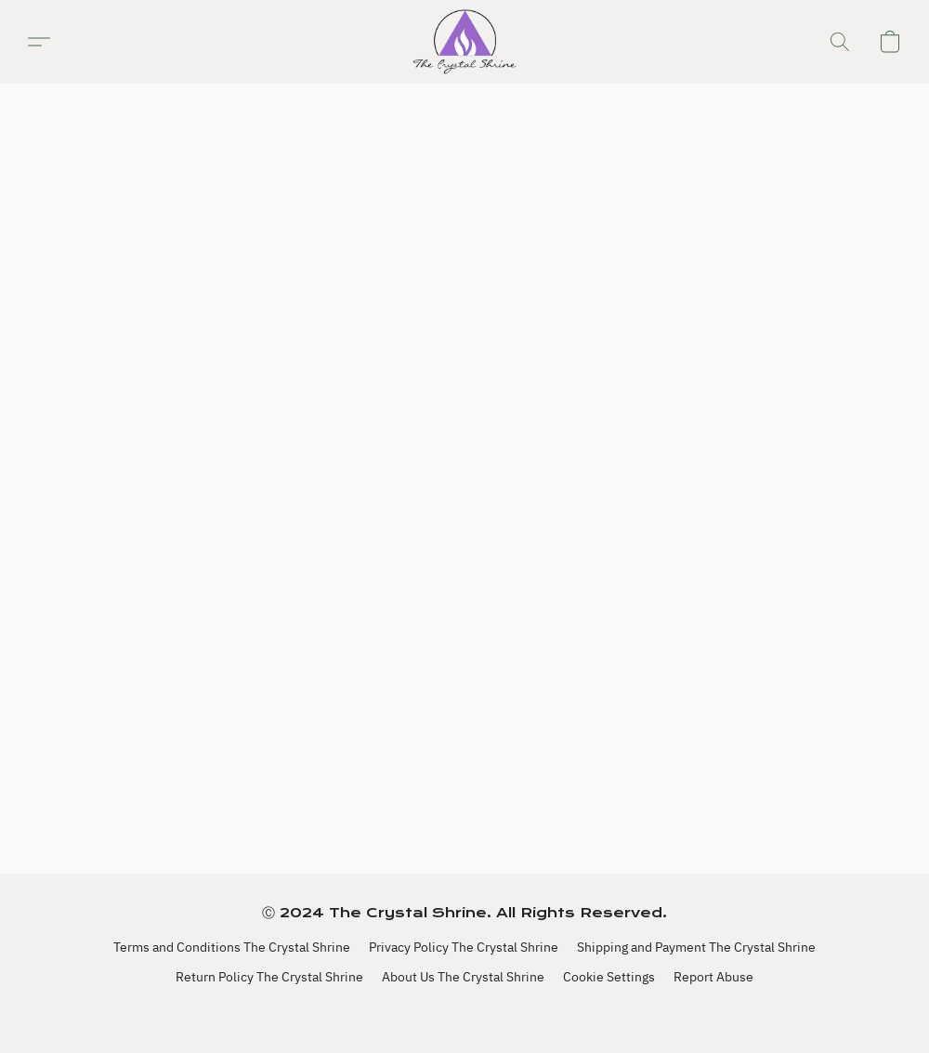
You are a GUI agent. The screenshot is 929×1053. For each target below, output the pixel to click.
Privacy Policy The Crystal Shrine (463, 947)
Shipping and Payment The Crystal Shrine (696, 947)
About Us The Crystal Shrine (463, 976)
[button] (464, 41)
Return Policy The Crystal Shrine (269, 976)
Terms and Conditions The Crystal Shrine (231, 947)
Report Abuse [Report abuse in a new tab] (713, 976)
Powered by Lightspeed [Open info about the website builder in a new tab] (465, 1013)
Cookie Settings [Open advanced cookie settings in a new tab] (609, 976)
